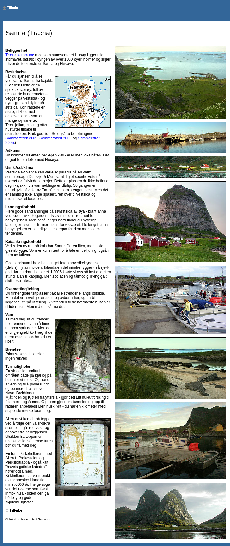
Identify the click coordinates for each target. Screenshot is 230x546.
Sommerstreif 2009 (21, 138)
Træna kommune (19, 55)
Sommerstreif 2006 (55, 138)
